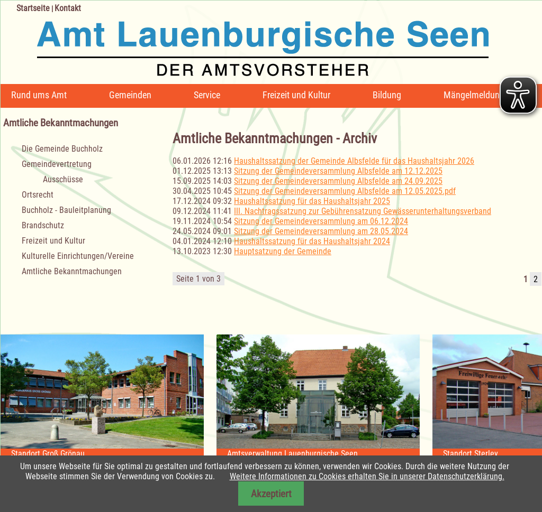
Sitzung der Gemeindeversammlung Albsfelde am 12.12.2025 (338, 171)
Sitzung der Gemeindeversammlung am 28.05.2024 (321, 231)
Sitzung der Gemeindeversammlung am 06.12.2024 (321, 221)
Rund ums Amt (39, 94)
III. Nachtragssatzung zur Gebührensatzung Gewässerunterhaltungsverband (362, 211)
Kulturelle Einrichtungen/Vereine (78, 256)
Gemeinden (130, 94)
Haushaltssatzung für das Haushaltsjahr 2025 (312, 201)
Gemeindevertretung (57, 164)
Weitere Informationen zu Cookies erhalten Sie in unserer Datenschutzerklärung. (367, 476)
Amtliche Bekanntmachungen (72, 271)
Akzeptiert (271, 494)
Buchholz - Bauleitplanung (66, 210)
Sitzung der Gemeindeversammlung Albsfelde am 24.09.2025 (338, 181)
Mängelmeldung (474, 94)
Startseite (33, 8)
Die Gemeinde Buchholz (62, 149)
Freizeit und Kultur (296, 94)
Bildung (387, 94)
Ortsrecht (37, 195)
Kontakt (68, 8)
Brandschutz (43, 225)
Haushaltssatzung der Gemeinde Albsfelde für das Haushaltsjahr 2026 (354, 161)
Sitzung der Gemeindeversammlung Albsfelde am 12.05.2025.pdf (345, 191)
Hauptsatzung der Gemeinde (282, 251)
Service (207, 94)
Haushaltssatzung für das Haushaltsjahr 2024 (312, 241)
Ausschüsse (63, 179)
